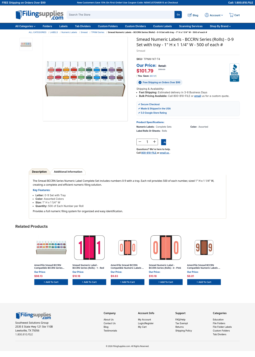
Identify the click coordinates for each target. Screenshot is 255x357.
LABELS (54, 32)
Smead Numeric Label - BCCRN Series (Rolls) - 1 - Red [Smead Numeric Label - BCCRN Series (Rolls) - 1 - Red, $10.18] (88, 267)
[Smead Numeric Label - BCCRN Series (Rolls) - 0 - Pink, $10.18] (166, 247)
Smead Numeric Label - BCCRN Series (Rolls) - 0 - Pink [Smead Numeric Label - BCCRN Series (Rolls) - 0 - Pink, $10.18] (165, 267)
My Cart (142, 330)
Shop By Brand (220, 26)
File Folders (219, 325)
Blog (106, 330)
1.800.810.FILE (24, 335)
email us (165, 153)
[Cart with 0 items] (234, 15)
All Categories (25, 26)
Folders (47, 26)
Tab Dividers (83, 26)
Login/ (141, 325)
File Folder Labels (222, 330)
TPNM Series (97, 32)
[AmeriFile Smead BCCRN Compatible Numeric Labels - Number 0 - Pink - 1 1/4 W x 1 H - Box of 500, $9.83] (127, 247)
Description (39, 172)
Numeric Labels (69, 32)
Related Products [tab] (31, 226)
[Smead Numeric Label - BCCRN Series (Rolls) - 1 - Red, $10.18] (89, 247)
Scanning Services (190, 26)
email (197, 95)
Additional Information (68, 172)
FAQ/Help (180, 320)
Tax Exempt (181, 325)
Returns (179, 330)
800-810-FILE (149, 153)
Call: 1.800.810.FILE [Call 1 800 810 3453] (240, 2)
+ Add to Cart (51, 282)
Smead (84, 32)
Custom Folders (108, 26)
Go (178, 14)
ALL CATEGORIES (37, 32)
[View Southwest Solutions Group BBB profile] (234, 72)
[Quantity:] (147, 142)
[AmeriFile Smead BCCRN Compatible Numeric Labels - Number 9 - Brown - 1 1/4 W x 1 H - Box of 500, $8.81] (204, 247)
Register (149, 325)
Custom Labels (162, 26)
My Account (144, 320)
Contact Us (110, 325)
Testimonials (110, 335)
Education (218, 320)
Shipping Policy (183, 335)
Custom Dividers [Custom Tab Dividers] (135, 26)
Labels (63, 26)
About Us (109, 320)
